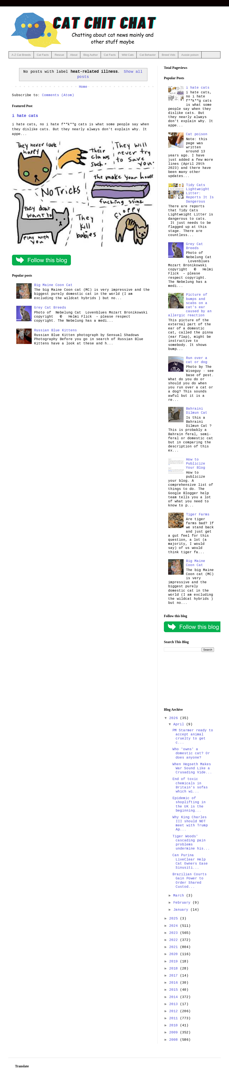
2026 (174, 718)
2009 (174, 1033)
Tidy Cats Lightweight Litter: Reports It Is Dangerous (200, 193)
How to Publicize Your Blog (195, 464)
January (181, 910)
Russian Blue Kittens (55, 330)
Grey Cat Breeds (50, 308)
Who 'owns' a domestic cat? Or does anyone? (191, 753)
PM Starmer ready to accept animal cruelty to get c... (192, 737)
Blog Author (90, 54)
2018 (174, 969)
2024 (174, 926)
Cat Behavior (148, 54)
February (183, 903)
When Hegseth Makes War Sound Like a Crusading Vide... (192, 768)
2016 (174, 983)
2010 (174, 1025)
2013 (174, 1004)
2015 (174, 990)
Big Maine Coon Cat (53, 285)
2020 (174, 954)
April (179, 724)
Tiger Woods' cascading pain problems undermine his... (191, 843)
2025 (174, 919)
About (73, 54)
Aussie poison (190, 54)
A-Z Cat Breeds (21, 54)
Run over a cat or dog (196, 360)
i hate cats (25, 116)
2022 (174, 940)
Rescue (59, 54)
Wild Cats (128, 54)
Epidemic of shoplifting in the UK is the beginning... (189, 804)
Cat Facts (43, 54)
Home (83, 87)
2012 (174, 1011)
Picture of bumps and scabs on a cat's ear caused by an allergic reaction (190, 305)
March (179, 896)
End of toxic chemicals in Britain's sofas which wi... (190, 785)
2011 (174, 1018)
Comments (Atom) (58, 95)
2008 (174, 1040)
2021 (174, 947)
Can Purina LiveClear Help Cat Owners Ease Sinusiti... (190, 861)
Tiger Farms (198, 515)
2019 (174, 961)
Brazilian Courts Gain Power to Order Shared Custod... (189, 880)
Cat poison (196, 134)
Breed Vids (168, 54)
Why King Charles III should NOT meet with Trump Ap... (190, 823)
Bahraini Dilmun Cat (196, 411)
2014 (174, 997)
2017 (174, 976)
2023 (174, 933)
